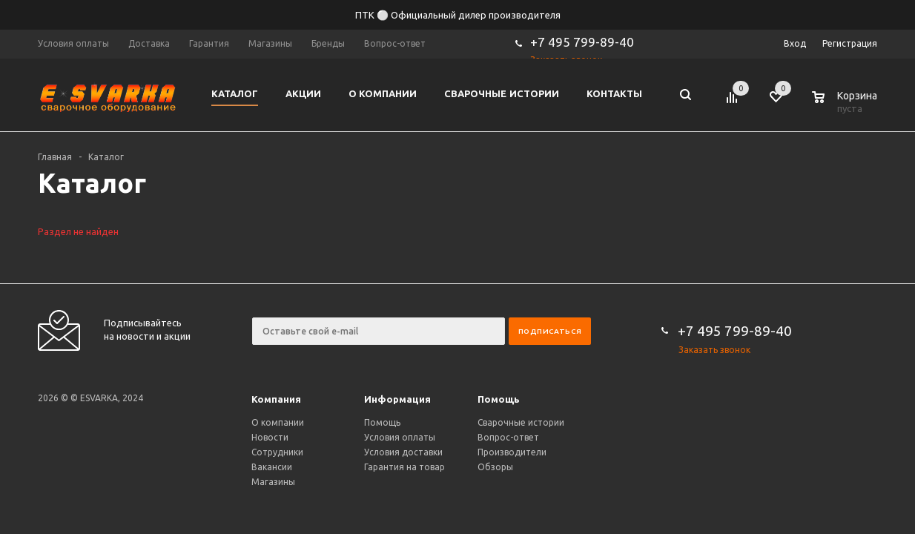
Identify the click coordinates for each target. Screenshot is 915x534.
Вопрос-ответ (508, 437)
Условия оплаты (399, 437)
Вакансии (271, 467)
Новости (269, 437)
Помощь (499, 399)
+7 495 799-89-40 (582, 42)
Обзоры (495, 467)
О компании (277, 422)
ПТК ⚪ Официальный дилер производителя (458, 15)
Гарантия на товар (404, 467)
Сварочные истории (521, 422)
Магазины (273, 482)
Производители (512, 452)
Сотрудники (277, 452)
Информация (397, 399)
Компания (276, 399)
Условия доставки (403, 452)
